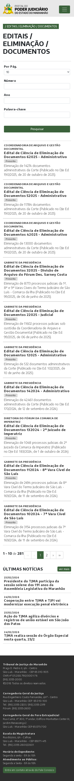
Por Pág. (10, 66)
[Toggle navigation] (64, 9)
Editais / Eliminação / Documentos (32, 26)
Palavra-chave (15, 109)
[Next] (53, 555)
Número (10, 80)
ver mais (64, 569)
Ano (7, 95)
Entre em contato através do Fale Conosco (29, 770)
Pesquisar (37, 129)
